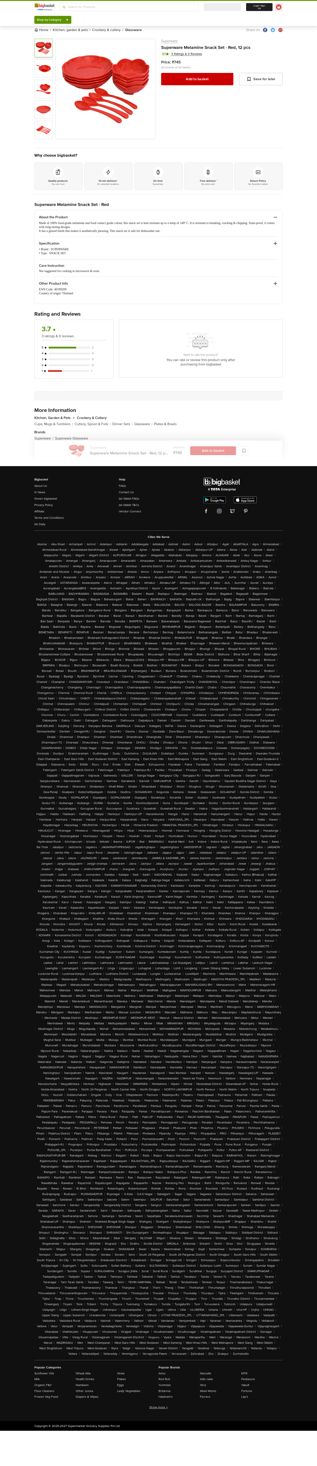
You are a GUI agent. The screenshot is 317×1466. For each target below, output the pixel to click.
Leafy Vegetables (128, 1391)
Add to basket (197, 79)
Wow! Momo (208, 1391)
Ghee (121, 1373)
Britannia (164, 1391)
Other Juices (84, 1391)
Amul (161, 1373)
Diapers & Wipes (87, 1397)
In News (39, 492)
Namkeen (82, 1385)
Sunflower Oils (44, 1373)
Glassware (143, 424)
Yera (203, 1385)
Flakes (121, 1379)
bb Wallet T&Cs (129, 505)
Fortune (246, 1391)
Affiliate (39, 511)
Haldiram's (165, 1397)
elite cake (206, 1379)
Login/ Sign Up (259, 7)
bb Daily (39, 524)
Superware (169, 41)
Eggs (120, 1385)
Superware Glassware (71, 438)
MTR (244, 1373)
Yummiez (164, 1385)
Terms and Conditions (49, 518)
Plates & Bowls (165, 424)
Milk (37, 1379)
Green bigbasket (45, 498)
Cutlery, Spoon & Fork (93, 424)
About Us (40, 486)
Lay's (244, 1397)
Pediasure (248, 1379)
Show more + (158, 1407)
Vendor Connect (130, 511)
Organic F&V (43, 1385)
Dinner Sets (122, 424)
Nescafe (205, 1373)
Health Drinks (85, 1379)
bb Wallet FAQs (129, 498)
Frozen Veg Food (46, 1397)
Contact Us (126, 492)
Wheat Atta (83, 1373)
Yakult (245, 1385)
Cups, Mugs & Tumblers (53, 424)
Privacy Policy (43, 505)
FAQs (122, 486)
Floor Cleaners (44, 1391)
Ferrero (205, 1397)
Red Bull (164, 1379)
